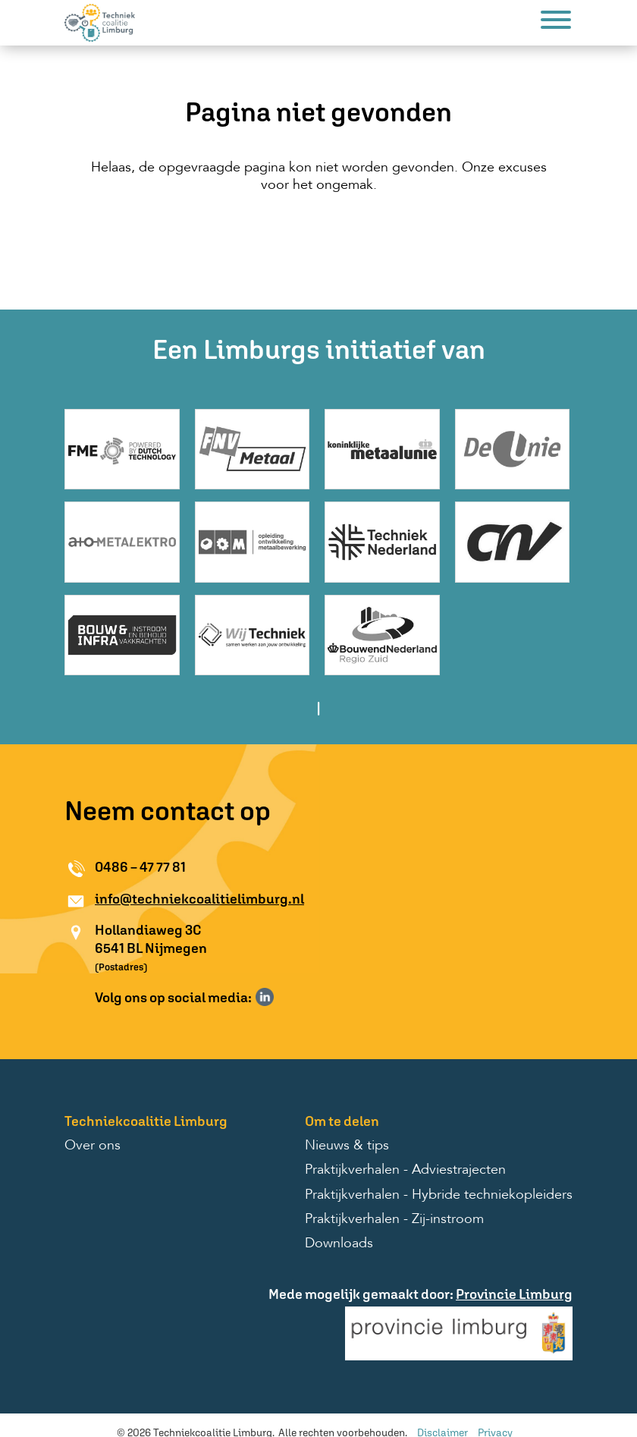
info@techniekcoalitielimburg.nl (199, 899)
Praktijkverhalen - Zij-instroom (394, 1219)
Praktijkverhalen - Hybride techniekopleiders (439, 1195)
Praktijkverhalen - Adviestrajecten (405, 1170)
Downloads (339, 1243)
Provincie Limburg (514, 1294)
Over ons (92, 1145)
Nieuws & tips (347, 1145)
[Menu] (556, 22)
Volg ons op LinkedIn (265, 997)
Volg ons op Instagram (287, 997)
